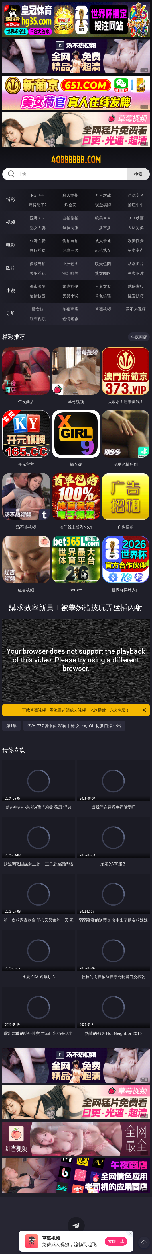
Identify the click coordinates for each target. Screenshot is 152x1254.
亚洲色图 (70, 263)
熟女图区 (103, 273)
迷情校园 (38, 296)
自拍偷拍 (70, 218)
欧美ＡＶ (103, 218)
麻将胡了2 (38, 204)
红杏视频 (38, 318)
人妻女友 (103, 286)
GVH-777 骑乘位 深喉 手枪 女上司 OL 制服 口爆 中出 (74, 725)
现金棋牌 (103, 204)
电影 (10, 245)
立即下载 (116, 1241)
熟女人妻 (38, 227)
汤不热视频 (136, 309)
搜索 (138, 174)
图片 (10, 267)
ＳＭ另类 (136, 227)
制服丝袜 (38, 250)
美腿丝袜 (38, 273)
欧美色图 (103, 263)
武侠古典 (136, 286)
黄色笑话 (103, 296)
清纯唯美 (70, 273)
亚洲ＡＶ (38, 218)
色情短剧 (70, 318)
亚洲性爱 (38, 240)
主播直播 (103, 227)
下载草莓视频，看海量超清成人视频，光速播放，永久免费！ (84, 710)
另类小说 (70, 296)
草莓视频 (103, 309)
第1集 (11, 725)
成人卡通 (103, 240)
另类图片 (136, 273)
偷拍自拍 (70, 240)
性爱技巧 (136, 296)
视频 (10, 222)
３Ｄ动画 (136, 218)
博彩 (10, 199)
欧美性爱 (136, 240)
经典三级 (70, 250)
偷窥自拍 (38, 263)
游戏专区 (136, 195)
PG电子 (37, 195)
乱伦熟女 (103, 250)
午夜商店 (70, 309)
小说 (10, 290)
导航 (10, 313)
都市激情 (38, 286)
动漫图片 (136, 263)
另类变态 (136, 250)
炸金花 (70, 204)
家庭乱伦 (70, 286)
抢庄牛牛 (136, 204)
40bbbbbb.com (76, 159)
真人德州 (70, 195)
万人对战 (103, 195)
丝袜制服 (70, 227)
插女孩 (38, 309)
